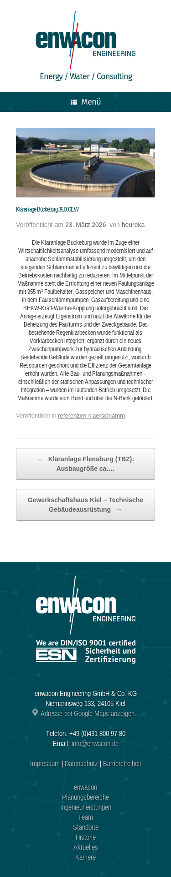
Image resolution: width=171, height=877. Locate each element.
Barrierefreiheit (122, 763)
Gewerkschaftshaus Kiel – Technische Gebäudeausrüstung (85, 505)
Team (85, 817)
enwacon (85, 787)
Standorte (85, 827)
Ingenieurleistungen (85, 807)
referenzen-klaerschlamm (91, 415)
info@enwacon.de (95, 743)
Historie (86, 837)
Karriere (85, 857)
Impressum (45, 763)
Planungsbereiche (85, 797)
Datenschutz (81, 763)
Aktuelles (85, 847)
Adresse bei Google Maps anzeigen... (85, 713)
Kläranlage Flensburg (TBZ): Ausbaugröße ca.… (85, 463)
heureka (133, 224)
